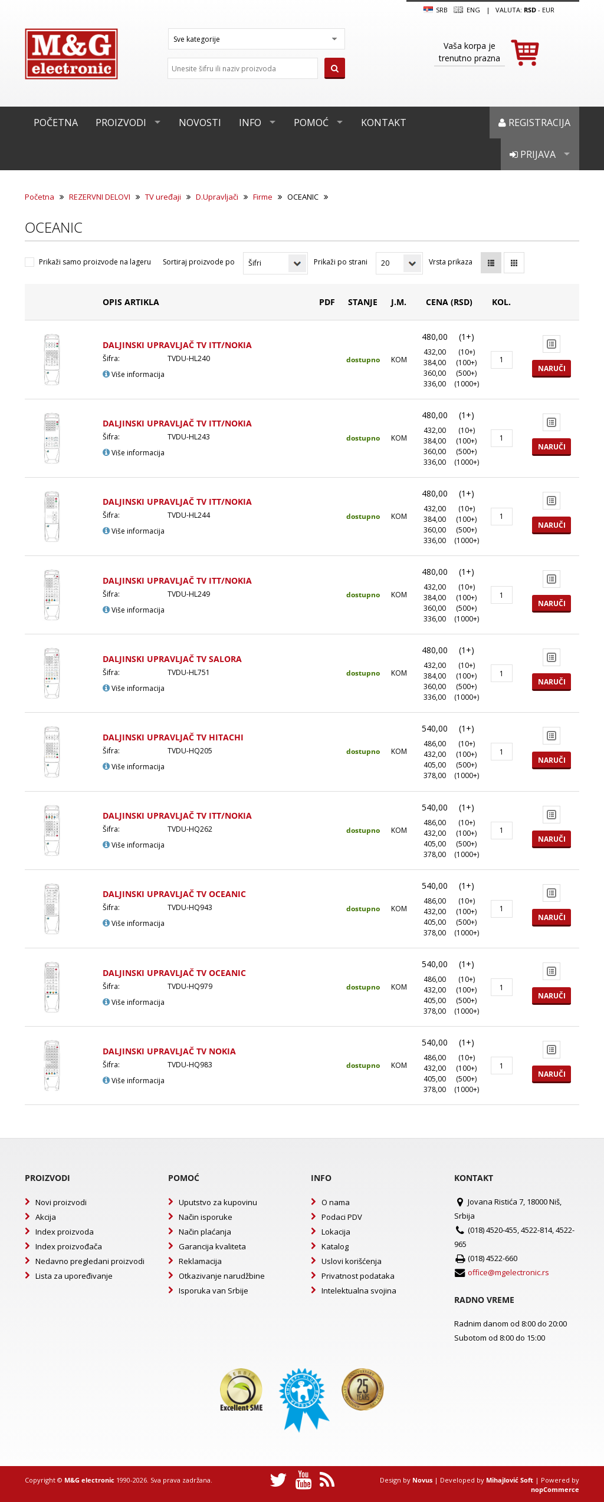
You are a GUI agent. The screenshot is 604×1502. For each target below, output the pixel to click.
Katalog (335, 1246)
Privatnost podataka (358, 1276)
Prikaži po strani (340, 262)
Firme (263, 196)
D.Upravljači (217, 196)
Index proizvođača (68, 1246)
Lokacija (335, 1231)
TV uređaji (163, 196)
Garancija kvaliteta (212, 1246)
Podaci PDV (341, 1217)
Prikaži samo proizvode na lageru (95, 262)
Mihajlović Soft (509, 1479)
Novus (422, 1479)
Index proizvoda (64, 1231)
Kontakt (383, 122)
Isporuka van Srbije (213, 1290)
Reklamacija (200, 1261)
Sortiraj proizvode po (199, 262)
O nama (335, 1202)
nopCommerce (555, 1489)
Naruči (552, 368)
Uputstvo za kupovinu (218, 1202)
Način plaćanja (205, 1231)
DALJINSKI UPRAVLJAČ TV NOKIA (169, 1051)
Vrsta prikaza (450, 262)
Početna (56, 122)
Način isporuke (205, 1217)
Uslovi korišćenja (351, 1261)
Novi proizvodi (61, 1202)
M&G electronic (89, 1479)
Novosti (200, 122)
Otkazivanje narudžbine (222, 1276)
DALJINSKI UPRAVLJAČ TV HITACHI (173, 737)
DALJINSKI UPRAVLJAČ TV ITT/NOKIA (177, 344)
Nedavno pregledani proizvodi (90, 1261)
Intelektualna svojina (358, 1290)
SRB (436, 10)
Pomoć (311, 122)
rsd (530, 9)
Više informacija (134, 374)
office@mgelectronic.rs (508, 1272)
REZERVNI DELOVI (99, 196)
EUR (548, 9)
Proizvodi (121, 122)
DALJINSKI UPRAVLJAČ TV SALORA (172, 658)
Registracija (534, 122)
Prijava (533, 154)
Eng (467, 10)
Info (250, 122)
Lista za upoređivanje (74, 1276)
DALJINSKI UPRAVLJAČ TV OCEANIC (174, 893)
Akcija (45, 1217)
